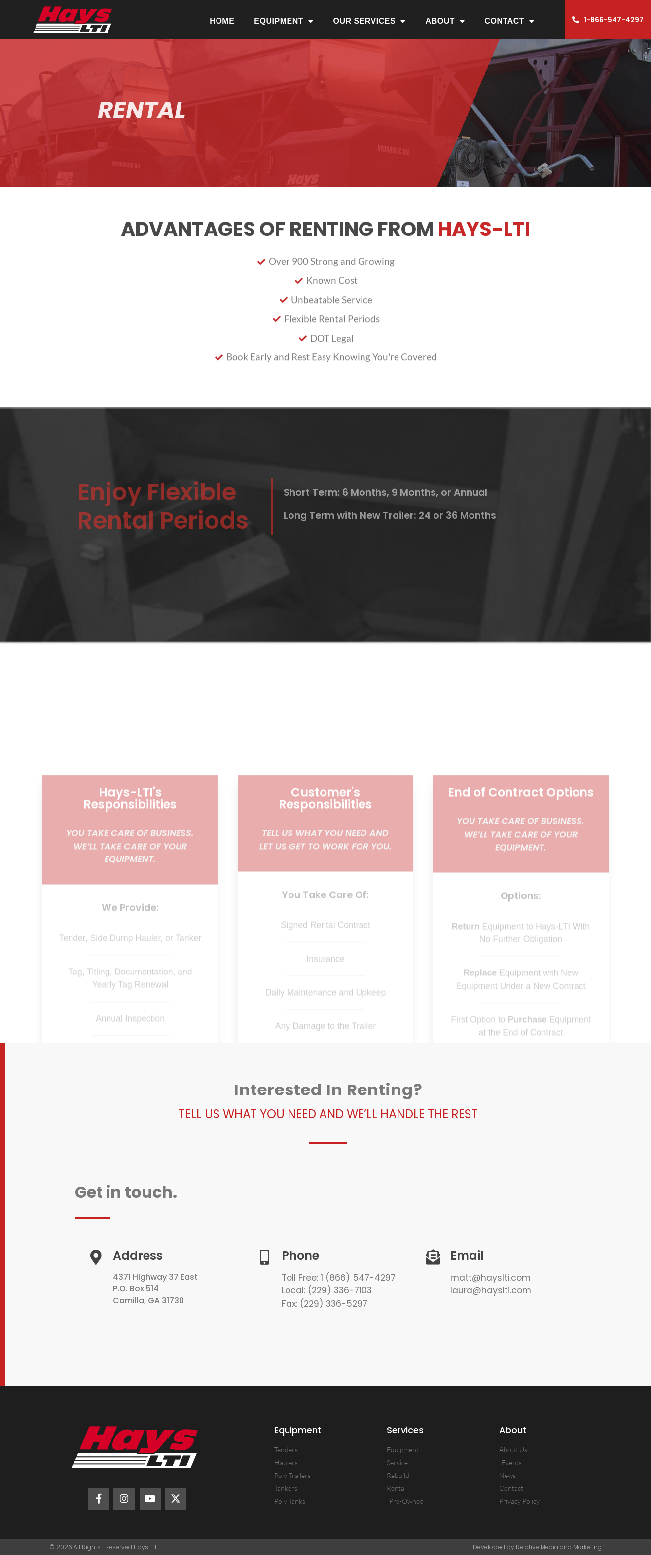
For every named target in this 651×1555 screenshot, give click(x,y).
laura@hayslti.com (490, 1290)
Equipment (283, 21)
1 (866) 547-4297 (357, 1277)
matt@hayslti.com (490, 1277)
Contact (510, 21)
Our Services (369, 21)
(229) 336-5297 (333, 1304)
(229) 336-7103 (340, 1290)
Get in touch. (126, 1192)
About (445, 21)
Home (222, 21)
